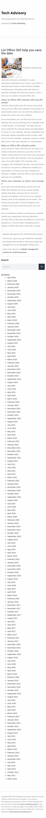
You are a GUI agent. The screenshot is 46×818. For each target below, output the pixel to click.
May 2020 (11, 510)
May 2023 (11, 392)
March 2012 (12, 779)
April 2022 (11, 435)
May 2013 (11, 766)
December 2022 (13, 408)
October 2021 (13, 454)
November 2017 (13, 608)
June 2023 (11, 389)
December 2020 (13, 487)
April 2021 (11, 474)
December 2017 (13, 605)
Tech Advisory (13, 13)
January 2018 (13, 602)
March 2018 (12, 595)
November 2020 (13, 490)
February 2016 (13, 677)
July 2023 (11, 386)
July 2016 (11, 661)
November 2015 (13, 687)
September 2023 (14, 379)
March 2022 (12, 438)
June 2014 (11, 739)
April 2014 (11, 746)
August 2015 (12, 697)
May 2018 (11, 589)
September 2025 (14, 300)
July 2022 (11, 425)
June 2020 (11, 507)
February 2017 (13, 638)
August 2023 (12, 382)
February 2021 (13, 481)
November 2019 (13, 530)
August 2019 (12, 539)
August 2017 (12, 618)
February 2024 (13, 363)
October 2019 (13, 533)
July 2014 (11, 736)
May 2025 (11, 314)
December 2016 (13, 644)
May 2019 (11, 549)
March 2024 (12, 359)
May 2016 (11, 667)
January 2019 (13, 562)
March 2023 (12, 399)
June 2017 (11, 625)
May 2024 (11, 353)
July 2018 (11, 582)
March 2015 (12, 713)
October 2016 (13, 651)
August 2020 (12, 500)
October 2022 (13, 415)
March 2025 (12, 320)
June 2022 (11, 428)
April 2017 (11, 631)
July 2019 (11, 543)
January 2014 (13, 756)
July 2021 (11, 464)
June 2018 (11, 585)
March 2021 (12, 477)
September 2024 (14, 340)
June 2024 (11, 349)
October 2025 (13, 297)
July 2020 (11, 504)
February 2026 (13, 284)
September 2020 (14, 497)
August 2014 (12, 733)
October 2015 (13, 690)
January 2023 (13, 405)
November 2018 (13, 569)
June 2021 (11, 467)
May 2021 (11, 471)
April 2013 (11, 769)
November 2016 (13, 648)
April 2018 (11, 592)
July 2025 (11, 307)
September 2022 (14, 418)
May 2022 (11, 431)
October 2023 (13, 376)
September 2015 (14, 694)
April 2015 (11, 710)
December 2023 (13, 369)
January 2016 (13, 680)
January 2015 (13, 720)
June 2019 (11, 546)
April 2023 (11, 395)
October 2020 (13, 494)
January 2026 (13, 287)
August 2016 (12, 657)
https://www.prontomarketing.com (20, 812)
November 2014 (13, 723)
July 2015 (11, 700)
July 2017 (11, 621)
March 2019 (12, 556)
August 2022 (12, 422)
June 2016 (11, 664)
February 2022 (13, 441)
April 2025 (11, 317)
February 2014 (13, 752)
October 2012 (13, 772)
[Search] (42, 267)
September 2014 (14, 729)
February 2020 (13, 520)
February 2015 (13, 716)
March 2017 (12, 635)
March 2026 (12, 281)
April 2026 (11, 277)
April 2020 (11, 513)
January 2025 (13, 327)
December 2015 (13, 684)
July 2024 (11, 346)
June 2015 (11, 703)
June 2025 (11, 310)
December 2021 (13, 448)
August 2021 (12, 461)
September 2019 (14, 536)
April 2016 (11, 671)
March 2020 (12, 517)
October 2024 (13, 336)
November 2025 (13, 294)
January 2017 (13, 641)
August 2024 (12, 343)
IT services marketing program (28, 804)
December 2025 (13, 291)
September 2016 (14, 654)
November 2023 (13, 372)
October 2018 (13, 572)
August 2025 (12, 304)
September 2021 (14, 458)
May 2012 (11, 775)
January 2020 (13, 523)
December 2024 (13, 330)
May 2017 (11, 628)
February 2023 (13, 402)
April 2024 (11, 356)
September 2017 (14, 615)
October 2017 (13, 612)
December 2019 (13, 526)
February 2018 (13, 598)
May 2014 (11, 743)
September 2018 (14, 576)
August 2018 (12, 579)
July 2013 (11, 762)
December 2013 (13, 759)
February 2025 (13, 323)
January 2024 (13, 366)
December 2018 (13, 566)
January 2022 (13, 445)
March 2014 (12, 749)
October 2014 (13, 726)
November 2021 (13, 451)
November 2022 (13, 412)
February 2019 (13, 559)
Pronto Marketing (18, 23)
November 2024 (13, 333)
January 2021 (13, 484)
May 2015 (11, 707)
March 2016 (12, 674)
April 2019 (11, 553)
